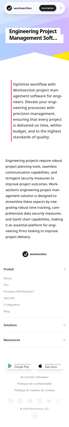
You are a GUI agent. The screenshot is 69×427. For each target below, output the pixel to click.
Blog (7, 311)
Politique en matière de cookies (34, 390)
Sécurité (9, 298)
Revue (8, 278)
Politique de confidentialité (34, 383)
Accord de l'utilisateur (34, 377)
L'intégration (12, 304)
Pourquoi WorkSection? (19, 291)
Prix (6, 285)
